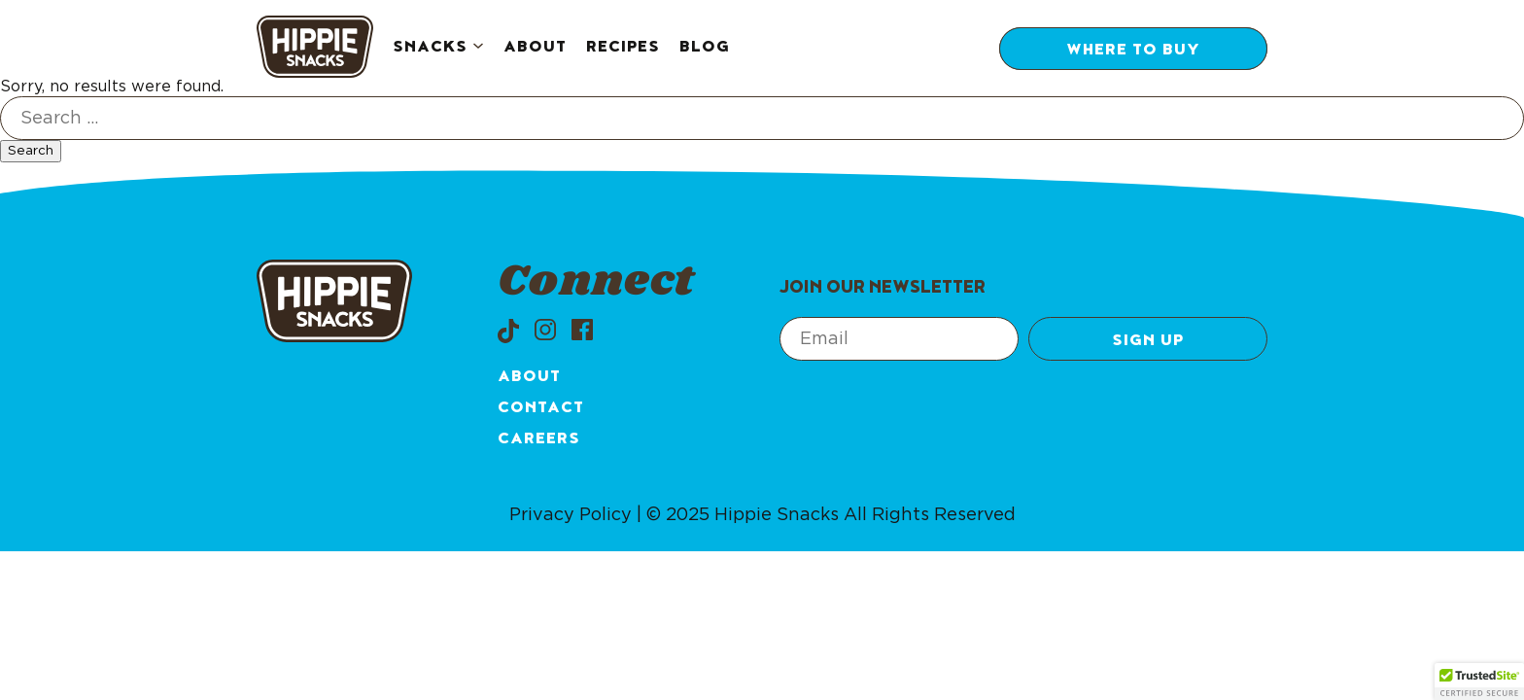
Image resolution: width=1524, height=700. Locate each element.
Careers (539, 440)
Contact (541, 409)
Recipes (623, 48)
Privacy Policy (570, 515)
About (535, 48)
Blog (704, 48)
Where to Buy (1133, 51)
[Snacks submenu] (478, 48)
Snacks (430, 48)
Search (30, 151)
